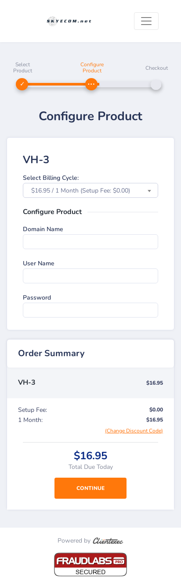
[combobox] (90, 190)
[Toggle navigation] (146, 21)
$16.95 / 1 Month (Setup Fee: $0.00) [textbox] (80, 190)
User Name (38, 263)
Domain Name (43, 229)
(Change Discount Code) (134, 430)
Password (37, 297)
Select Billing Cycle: (51, 178)
